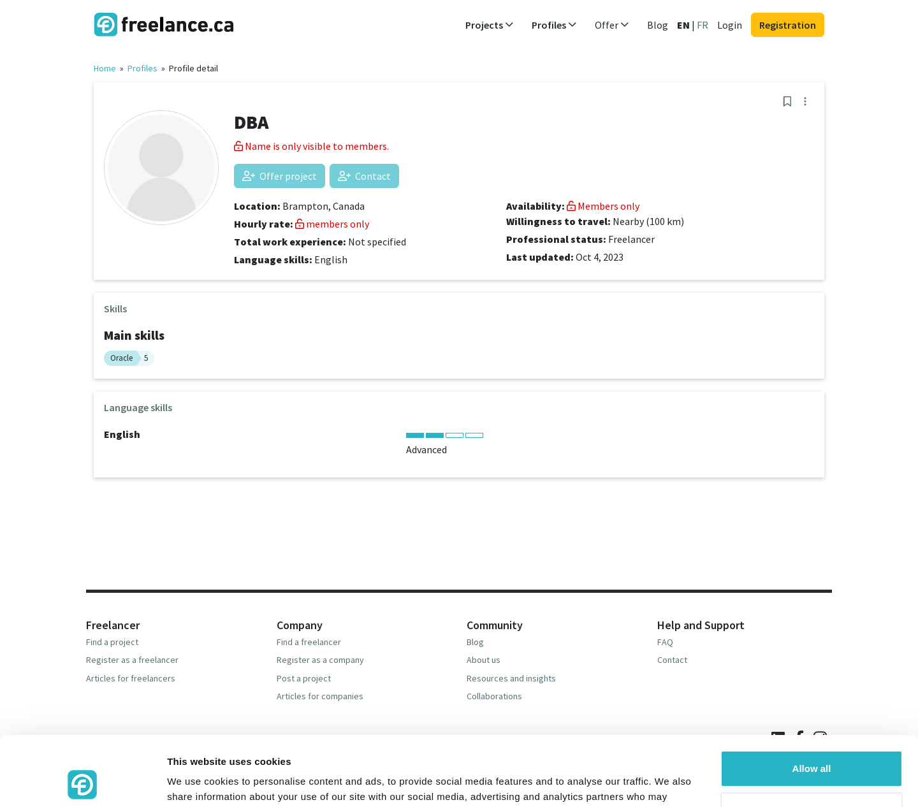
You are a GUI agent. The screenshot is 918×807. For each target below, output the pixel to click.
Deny (812, 744)
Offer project (279, 176)
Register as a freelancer (132, 659)
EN (683, 24)
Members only (603, 206)
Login (729, 24)
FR (702, 24)
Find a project (112, 642)
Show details (196, 781)
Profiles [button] (554, 24)
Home (105, 68)
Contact (364, 176)
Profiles (142, 68)
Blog (657, 24)
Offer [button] (612, 24)
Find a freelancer (309, 642)
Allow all (811, 703)
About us (483, 659)
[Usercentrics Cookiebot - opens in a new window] (82, 782)
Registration (787, 24)
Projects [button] (489, 24)
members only (332, 223)
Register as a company (320, 659)
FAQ (665, 642)
